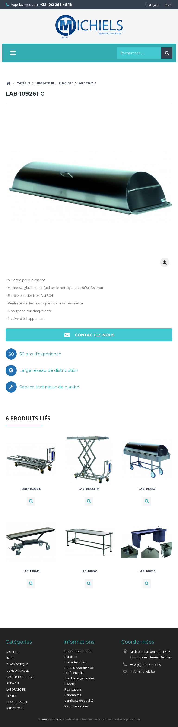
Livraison (70, 656)
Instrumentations (76, 706)
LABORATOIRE (16, 689)
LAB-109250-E (31, 489)
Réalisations (73, 689)
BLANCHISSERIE (17, 702)
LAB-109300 (89, 571)
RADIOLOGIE (15, 708)
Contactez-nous (89, 334)
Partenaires (72, 695)
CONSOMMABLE (17, 670)
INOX (9, 658)
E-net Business (51, 719)
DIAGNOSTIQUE (17, 664)
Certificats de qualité (78, 700)
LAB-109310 (147, 571)
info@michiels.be (143, 671)
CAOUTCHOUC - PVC (20, 677)
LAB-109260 (147, 489)
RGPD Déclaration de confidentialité (79, 670)
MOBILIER (12, 652)
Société (69, 684)
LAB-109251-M (89, 489)
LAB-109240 (31, 571)
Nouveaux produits (78, 651)
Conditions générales (79, 678)
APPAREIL (12, 683)
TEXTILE (11, 696)
